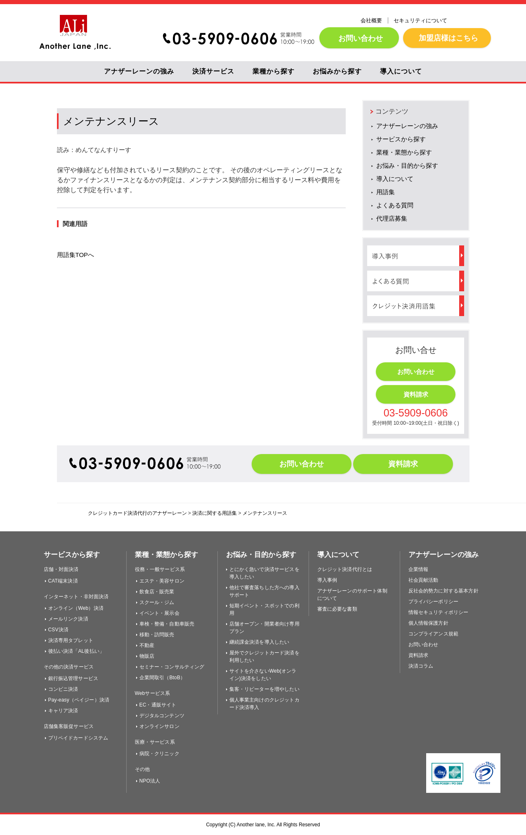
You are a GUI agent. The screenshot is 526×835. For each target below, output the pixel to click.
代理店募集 (391, 218)
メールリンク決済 (68, 619)
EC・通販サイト (158, 705)
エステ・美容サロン (161, 581)
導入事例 (327, 580)
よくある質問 (394, 205)
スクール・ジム (157, 602)
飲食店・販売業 (157, 592)
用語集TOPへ (75, 254)
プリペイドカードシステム (78, 738)
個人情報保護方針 (428, 623)
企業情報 (418, 569)
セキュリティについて (420, 20)
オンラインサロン (159, 726)
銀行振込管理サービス (73, 678)
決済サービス (213, 71)
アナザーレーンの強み (139, 71)
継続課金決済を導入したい (259, 642)
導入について (401, 71)
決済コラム (421, 666)
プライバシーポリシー (433, 601)
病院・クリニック (159, 753)
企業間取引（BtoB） (162, 677)
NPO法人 (149, 781)
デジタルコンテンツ (161, 715)
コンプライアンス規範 (433, 634)
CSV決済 (58, 630)
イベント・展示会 (159, 613)
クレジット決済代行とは (345, 569)
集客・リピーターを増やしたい (264, 689)
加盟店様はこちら (447, 37)
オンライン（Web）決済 (76, 608)
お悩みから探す (337, 71)
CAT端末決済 (63, 581)
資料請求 (415, 394)
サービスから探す (401, 139)
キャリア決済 (63, 711)
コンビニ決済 (63, 689)
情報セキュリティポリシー (438, 612)
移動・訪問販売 (157, 635)
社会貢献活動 (423, 580)
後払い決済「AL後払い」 (76, 651)
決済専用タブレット (70, 640)
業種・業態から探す (404, 152)
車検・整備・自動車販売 (167, 624)
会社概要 (371, 20)
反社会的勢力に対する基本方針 (443, 591)
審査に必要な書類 (337, 609)
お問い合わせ (359, 38)
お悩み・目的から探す (407, 165)
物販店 (146, 656)
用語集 (385, 191)
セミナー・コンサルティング (172, 667)
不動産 (146, 645)
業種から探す (273, 71)
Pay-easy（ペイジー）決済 (79, 700)
